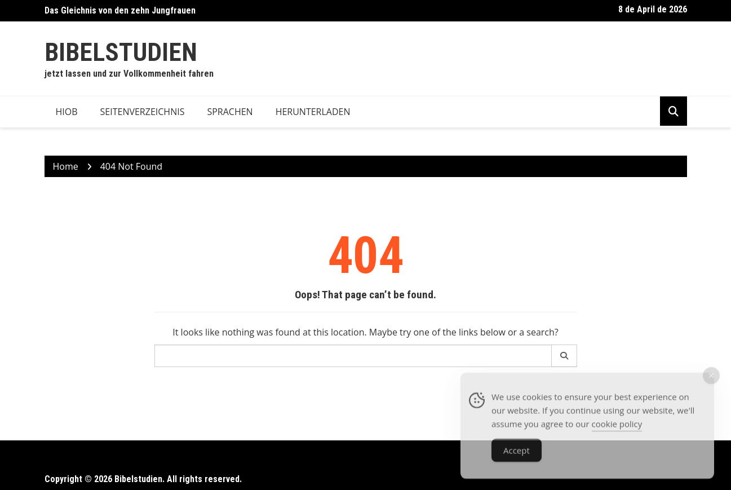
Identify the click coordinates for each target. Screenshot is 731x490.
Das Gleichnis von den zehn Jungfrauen (120, 10)
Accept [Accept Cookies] (516, 455)
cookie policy (617, 428)
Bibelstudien (121, 52)
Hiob (67, 111)
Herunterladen (313, 111)
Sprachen (229, 111)
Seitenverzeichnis (142, 111)
